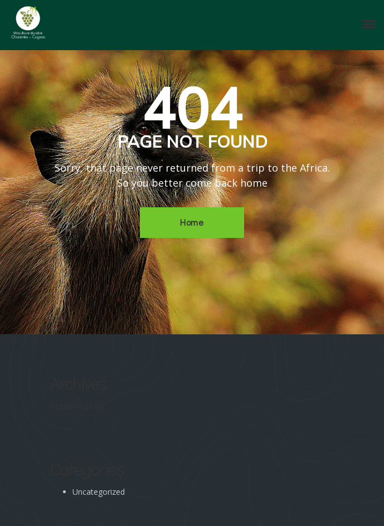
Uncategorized (98, 491)
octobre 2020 (76, 406)
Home (192, 222)
